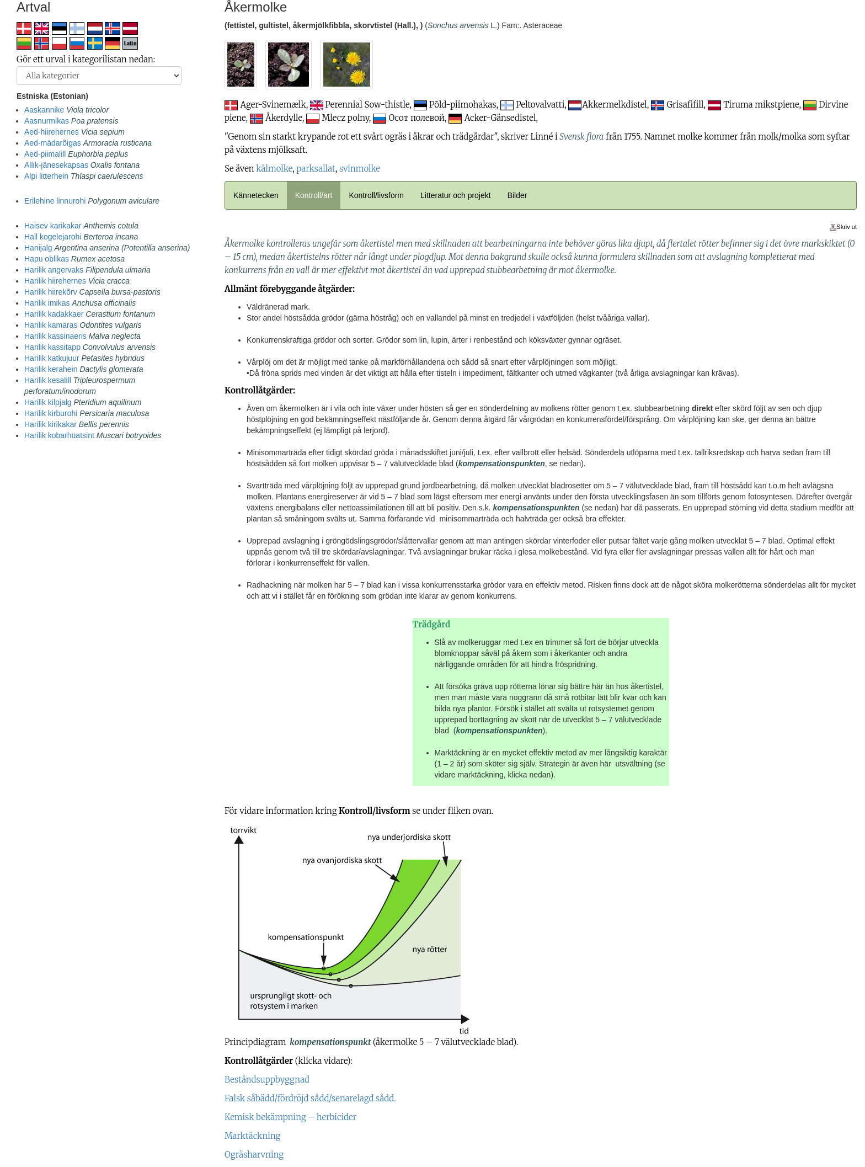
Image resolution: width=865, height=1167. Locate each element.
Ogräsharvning (254, 1154)
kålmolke (274, 168)
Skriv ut (843, 226)
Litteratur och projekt (455, 195)
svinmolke (359, 168)
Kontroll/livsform (376, 195)
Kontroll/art (314, 195)
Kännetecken (256, 195)
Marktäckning (252, 1136)
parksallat (315, 168)
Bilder (517, 195)
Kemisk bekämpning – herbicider (290, 1117)
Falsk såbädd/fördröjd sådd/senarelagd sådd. (310, 1098)
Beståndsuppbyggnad (267, 1079)
